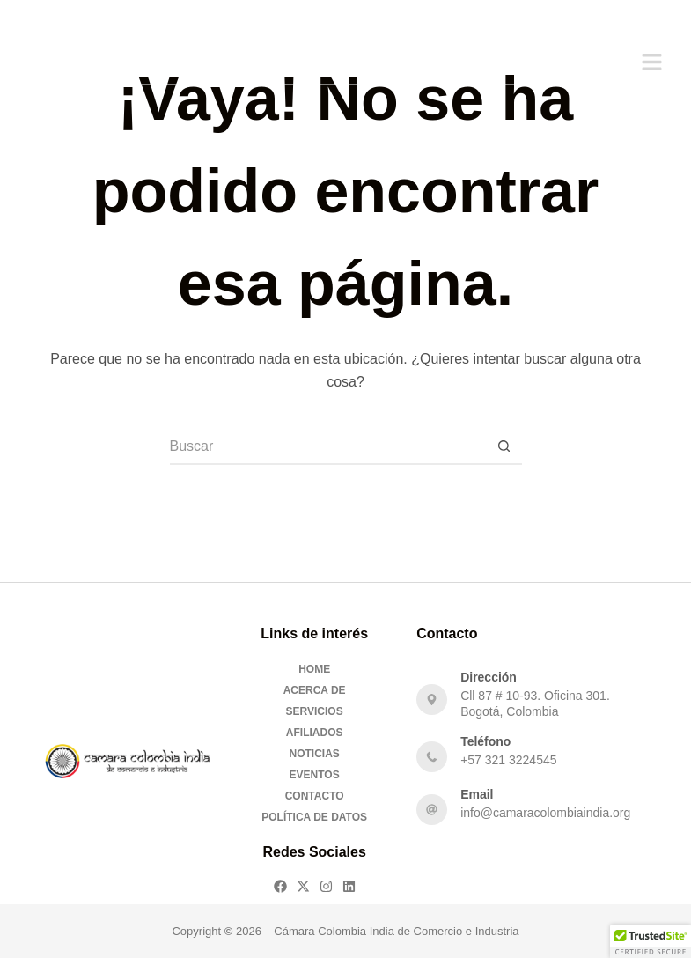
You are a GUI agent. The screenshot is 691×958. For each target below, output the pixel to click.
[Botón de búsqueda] (504, 447)
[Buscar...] (328, 447)
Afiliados (314, 732)
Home (314, 669)
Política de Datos (314, 817)
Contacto (314, 796)
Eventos (315, 775)
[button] (651, 63)
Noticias (314, 754)
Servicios (314, 711)
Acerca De (314, 690)
